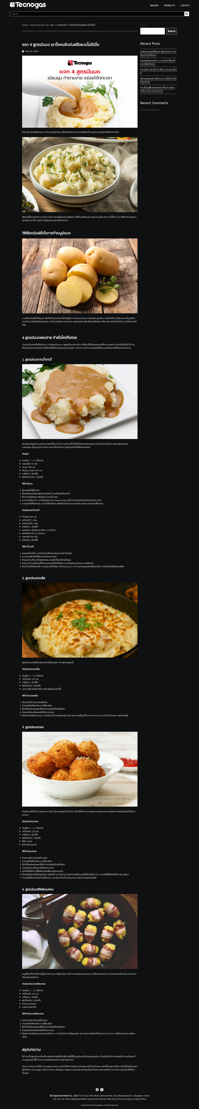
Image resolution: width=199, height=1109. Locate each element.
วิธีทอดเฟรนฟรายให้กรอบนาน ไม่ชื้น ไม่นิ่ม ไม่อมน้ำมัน (158, 80)
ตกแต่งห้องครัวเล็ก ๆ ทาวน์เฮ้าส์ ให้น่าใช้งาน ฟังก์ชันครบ (157, 62)
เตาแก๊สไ (113, 348)
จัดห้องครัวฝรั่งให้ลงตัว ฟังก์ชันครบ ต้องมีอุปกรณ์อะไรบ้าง (158, 53)
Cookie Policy (139, 1099)
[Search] (186, 14)
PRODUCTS (169, 5)
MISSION (154, 5)
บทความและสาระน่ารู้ (39, 25)
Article (103, 1099)
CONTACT (185, 5)
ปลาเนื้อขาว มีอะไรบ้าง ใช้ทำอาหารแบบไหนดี (158, 71)
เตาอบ (103, 348)
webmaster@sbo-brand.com (84, 1099)
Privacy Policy (125, 1099)
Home (25, 25)
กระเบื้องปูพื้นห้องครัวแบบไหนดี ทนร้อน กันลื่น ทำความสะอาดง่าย (157, 89)
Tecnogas (47, 1066)
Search (143, 25)
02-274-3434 (63, 1099)
